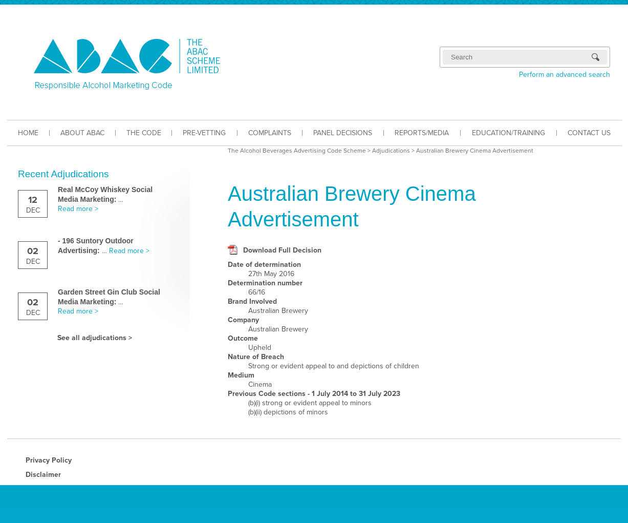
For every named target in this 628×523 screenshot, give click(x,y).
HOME (28, 133)
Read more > (78, 208)
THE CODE (143, 133)
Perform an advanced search (564, 74)
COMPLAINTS (269, 133)
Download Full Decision (282, 250)
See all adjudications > (94, 337)
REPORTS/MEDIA (422, 133)
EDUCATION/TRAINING (508, 133)
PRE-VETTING (204, 133)
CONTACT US (589, 133)
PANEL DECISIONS (342, 133)
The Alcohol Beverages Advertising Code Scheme (297, 150)
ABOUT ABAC (82, 133)
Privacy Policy (49, 460)
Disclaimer (43, 474)
